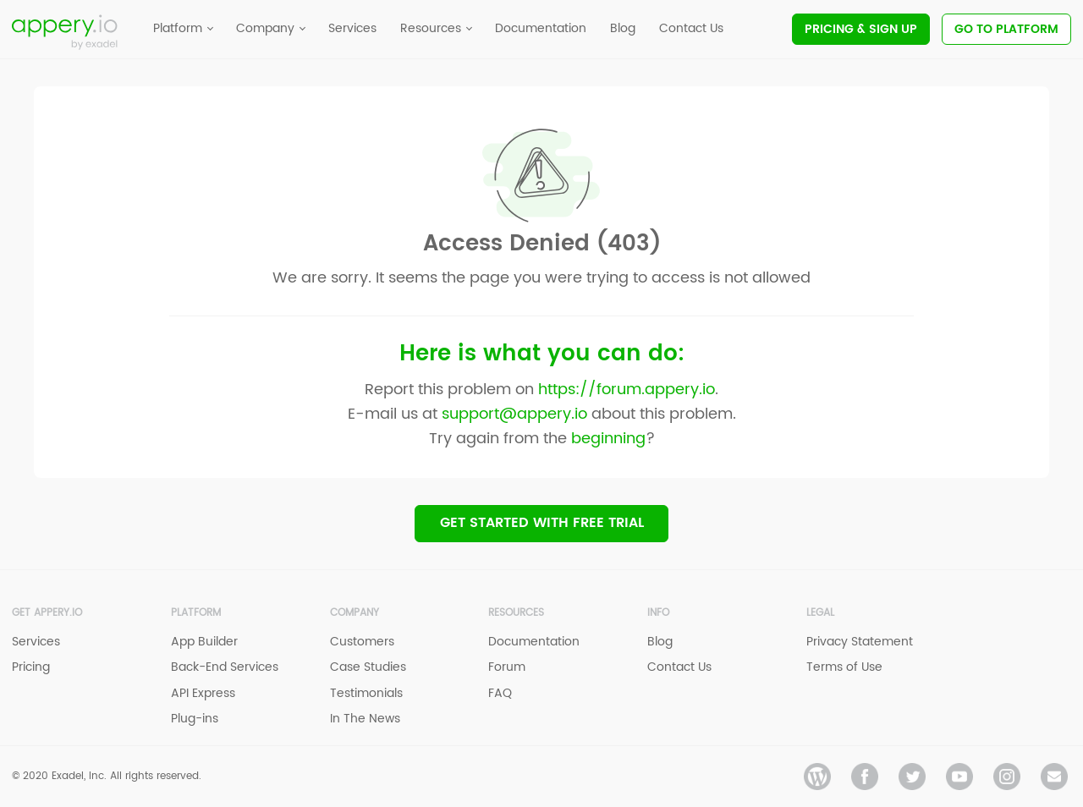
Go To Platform (1006, 29)
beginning (608, 437)
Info (658, 614)
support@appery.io (514, 413)
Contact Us (679, 668)
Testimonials (366, 693)
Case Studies (368, 668)
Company (354, 614)
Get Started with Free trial (542, 523)
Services (36, 642)
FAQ (500, 693)
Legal (820, 614)
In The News (365, 718)
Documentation (534, 642)
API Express (203, 693)
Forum (506, 668)
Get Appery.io (47, 614)
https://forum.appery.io (626, 388)
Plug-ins (194, 718)
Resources (516, 614)
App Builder (204, 642)
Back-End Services (224, 668)
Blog (660, 642)
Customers (362, 642)
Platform (196, 614)
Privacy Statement (859, 642)
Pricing (861, 29)
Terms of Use (844, 668)
